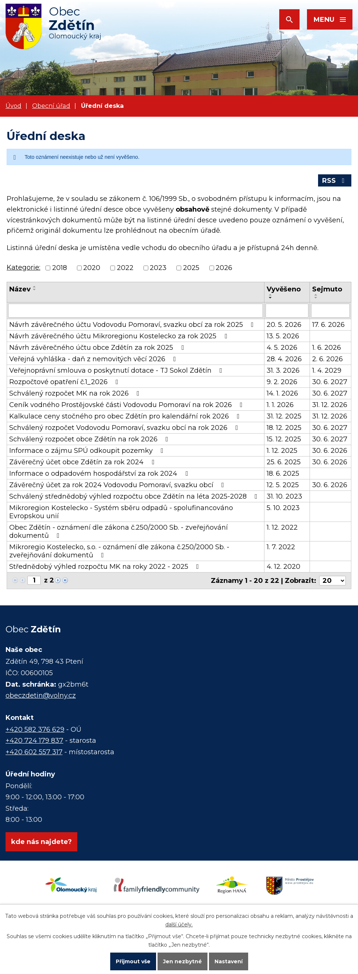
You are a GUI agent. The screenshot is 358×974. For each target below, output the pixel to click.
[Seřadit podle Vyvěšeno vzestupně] (271, 294)
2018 (59, 268)
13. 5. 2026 (283, 336)
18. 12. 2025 (284, 428)
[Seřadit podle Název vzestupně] (35, 286)
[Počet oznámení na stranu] (332, 580)
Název (20, 289)
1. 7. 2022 (281, 547)
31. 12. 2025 (284, 416)
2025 (191, 268)
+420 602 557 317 (34, 752)
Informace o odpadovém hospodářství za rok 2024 (100, 473)
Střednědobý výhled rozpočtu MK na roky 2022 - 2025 (105, 567)
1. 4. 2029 (326, 370)
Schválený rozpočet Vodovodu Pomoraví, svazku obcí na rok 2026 (125, 428)
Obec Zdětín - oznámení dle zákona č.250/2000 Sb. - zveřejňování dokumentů (118, 531)
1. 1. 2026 (280, 405)
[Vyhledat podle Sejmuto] (330, 311)
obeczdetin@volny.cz (41, 695)
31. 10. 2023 (284, 496)
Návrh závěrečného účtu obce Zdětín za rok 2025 (98, 348)
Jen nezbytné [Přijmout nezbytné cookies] (182, 961)
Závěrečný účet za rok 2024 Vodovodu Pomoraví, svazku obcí (118, 485)
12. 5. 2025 (283, 485)
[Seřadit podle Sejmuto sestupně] (316, 297)
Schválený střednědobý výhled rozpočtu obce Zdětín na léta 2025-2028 (134, 496)
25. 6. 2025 (284, 462)
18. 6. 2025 (283, 473)
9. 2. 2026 (282, 382)
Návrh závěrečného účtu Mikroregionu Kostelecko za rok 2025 (119, 336)
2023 (158, 268)
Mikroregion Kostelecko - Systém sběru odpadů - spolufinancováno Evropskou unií (121, 512)
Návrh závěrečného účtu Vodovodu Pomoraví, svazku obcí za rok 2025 (133, 325)
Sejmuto (327, 289)
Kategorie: (23, 267)
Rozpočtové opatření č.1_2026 (65, 382)
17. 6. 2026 (328, 325)
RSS (335, 181)
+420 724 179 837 (34, 741)
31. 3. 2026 (283, 370)
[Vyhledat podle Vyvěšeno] (287, 311)
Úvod (13, 105)
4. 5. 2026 (282, 348)
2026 (224, 268)
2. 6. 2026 (327, 359)
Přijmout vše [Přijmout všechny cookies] (133, 961)
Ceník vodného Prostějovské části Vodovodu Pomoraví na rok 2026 (127, 405)
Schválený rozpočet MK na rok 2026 (75, 393)
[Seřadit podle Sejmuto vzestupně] (316, 294)
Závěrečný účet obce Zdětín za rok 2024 (83, 462)
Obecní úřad (51, 105)
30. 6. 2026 (329, 451)
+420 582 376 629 (35, 729)
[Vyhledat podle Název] (135, 311)
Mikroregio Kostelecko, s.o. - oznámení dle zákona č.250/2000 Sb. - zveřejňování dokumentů (119, 551)
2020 (91, 268)
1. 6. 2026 (326, 348)
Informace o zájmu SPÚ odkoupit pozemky (87, 451)
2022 (125, 268)
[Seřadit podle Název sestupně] (35, 289)
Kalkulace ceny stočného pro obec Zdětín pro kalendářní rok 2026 (126, 416)
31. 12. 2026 (329, 405)
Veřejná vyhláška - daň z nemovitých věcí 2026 (94, 359)
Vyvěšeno (284, 289)
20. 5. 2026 (284, 325)
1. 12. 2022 (282, 527)
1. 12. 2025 (282, 451)
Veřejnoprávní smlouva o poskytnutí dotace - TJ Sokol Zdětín (117, 370)
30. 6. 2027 (329, 382)
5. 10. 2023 (283, 508)
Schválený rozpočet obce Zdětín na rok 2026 (90, 439)
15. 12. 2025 (284, 439)
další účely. (179, 924)
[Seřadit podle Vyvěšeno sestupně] (271, 297)
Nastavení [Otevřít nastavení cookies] (229, 961)
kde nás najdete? (41, 842)
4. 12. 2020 (283, 567)
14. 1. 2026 (282, 393)
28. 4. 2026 (284, 359)
